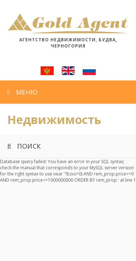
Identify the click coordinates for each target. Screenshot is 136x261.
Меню (22, 92)
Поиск (24, 146)
